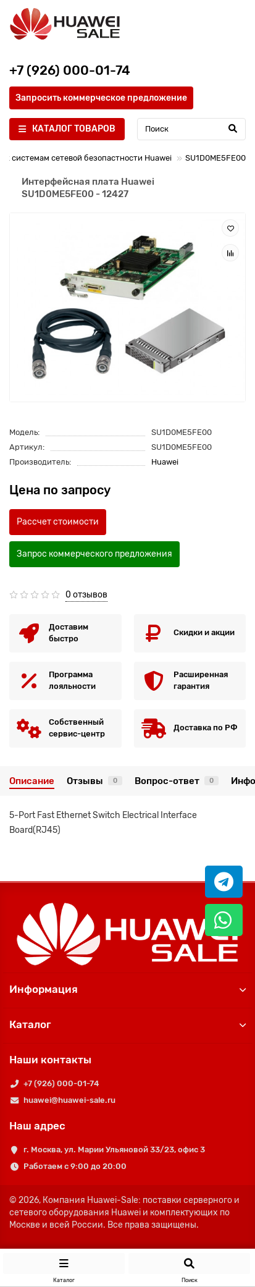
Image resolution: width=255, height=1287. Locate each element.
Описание (31, 781)
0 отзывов (86, 594)
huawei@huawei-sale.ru (69, 1100)
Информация (127, 989)
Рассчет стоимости (58, 522)
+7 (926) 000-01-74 (61, 1083)
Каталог (127, 1024)
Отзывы (94, 781)
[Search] (191, 129)
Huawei (164, 461)
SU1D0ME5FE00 (215, 157)
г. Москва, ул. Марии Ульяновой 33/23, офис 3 (114, 1149)
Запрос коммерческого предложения (94, 554)
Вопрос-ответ (177, 781)
